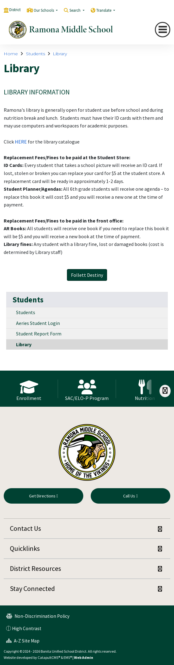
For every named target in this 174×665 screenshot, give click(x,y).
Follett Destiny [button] (87, 275)
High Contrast (26, 628)
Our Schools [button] (44, 10)
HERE (21, 142)
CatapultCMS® (49, 657)
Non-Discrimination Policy (37, 616)
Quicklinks (25, 548)
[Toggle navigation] (162, 29)
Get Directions (43, 496)
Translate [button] (104, 10)
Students (35, 53)
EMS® (68, 657)
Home (11, 53)
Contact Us (25, 528)
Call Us (130, 496)
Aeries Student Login (38, 323)
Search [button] (75, 10)
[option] (29, 388)
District (15, 9)
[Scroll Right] (165, 390)
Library (60, 53)
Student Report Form (38, 333)
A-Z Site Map (22, 641)
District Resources (35, 568)
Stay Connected (32, 588)
